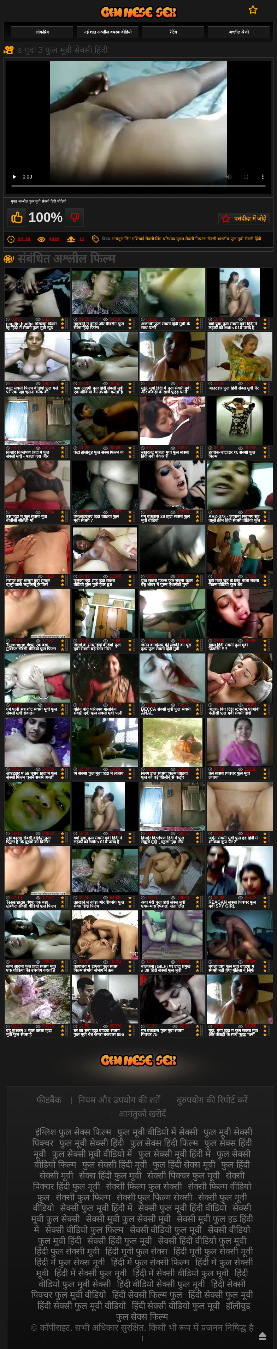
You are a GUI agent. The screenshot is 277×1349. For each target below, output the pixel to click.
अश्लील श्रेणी (239, 32)
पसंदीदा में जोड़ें (250, 219)
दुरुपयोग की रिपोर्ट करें (212, 1100)
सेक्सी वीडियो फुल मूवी (166, 1230)
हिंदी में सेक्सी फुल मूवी (90, 1273)
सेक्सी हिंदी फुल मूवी (119, 1241)
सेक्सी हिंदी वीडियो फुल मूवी (202, 1241)
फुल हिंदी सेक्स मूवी (184, 1164)
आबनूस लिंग (121, 238)
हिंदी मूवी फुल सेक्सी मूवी (213, 1251)
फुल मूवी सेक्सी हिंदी (245, 238)
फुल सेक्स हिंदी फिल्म (164, 1143)
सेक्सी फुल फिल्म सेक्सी (155, 1197)
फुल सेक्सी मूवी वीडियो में (92, 1154)
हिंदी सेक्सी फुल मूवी (220, 1295)
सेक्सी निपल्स (195, 238)
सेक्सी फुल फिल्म (83, 1197)
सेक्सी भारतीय (218, 238)
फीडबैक (48, 1100)
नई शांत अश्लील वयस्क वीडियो (107, 32)
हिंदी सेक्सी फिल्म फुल (147, 1295)
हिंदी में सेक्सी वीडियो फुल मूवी (181, 1273)
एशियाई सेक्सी (143, 238)
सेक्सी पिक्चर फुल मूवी (183, 1175)
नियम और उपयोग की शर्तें (119, 1100)
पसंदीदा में (253, 9)
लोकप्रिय (42, 32)
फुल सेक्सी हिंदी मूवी (114, 1164)
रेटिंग (173, 32)
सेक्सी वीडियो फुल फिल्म (84, 1230)
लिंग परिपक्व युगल (169, 238)
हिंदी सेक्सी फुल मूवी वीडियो (81, 1306)
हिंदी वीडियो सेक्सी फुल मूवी (161, 1284)
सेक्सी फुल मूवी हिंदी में (96, 1208)
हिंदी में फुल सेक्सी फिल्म (150, 1262)
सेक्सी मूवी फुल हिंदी (138, 12)
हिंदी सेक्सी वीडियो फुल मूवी (176, 1306)
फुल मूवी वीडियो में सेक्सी (157, 1132)
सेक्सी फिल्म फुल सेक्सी (144, 1186)
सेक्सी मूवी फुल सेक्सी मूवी (128, 1219)
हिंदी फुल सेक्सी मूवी (67, 1251)
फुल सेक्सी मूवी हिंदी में (174, 1154)
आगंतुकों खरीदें (142, 1114)
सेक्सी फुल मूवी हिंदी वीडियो (182, 1208)
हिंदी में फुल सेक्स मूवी (70, 1262)
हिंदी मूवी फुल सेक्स (136, 1251)
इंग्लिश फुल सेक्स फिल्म (73, 1132)
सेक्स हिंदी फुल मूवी (110, 1175)
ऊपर (262, 1336)
